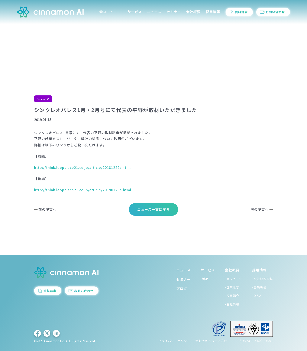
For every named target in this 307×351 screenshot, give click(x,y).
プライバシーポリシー (174, 341)
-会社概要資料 (262, 279)
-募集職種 (259, 287)
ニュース (154, 12)
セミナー (174, 12)
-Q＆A (256, 295)
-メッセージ (233, 279)
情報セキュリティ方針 (211, 341)
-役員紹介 (232, 295)
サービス (134, 12)
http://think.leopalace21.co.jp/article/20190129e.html (82, 189)
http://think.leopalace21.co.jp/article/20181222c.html (82, 167)
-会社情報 (232, 304)
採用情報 (213, 12)
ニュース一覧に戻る (153, 209)
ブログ (181, 288)
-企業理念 (232, 287)
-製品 (205, 279)
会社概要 (193, 12)
